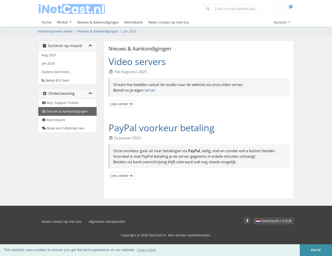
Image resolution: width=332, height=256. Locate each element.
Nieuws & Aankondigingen (98, 22)
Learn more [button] (146, 250)
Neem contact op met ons (168, 22)
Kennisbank (133, 22)
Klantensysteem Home (55, 31)
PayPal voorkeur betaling (161, 127)
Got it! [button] (316, 250)
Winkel (63, 22)
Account (281, 22)
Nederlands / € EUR (273, 221)
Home (46, 22)
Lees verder (121, 104)
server (150, 90)
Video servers (137, 61)
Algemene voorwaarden (107, 221)
